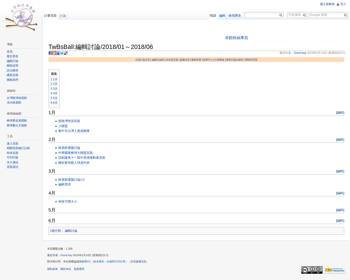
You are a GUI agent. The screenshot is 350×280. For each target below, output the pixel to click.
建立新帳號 (327, 4)
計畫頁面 (50, 15)
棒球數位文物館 (17, 125)
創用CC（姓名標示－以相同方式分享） (105, 261)
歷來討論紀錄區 (234, 59)
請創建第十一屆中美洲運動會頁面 (81, 157)
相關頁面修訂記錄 (18, 148)
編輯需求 (64, 184)
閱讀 (213, 15)
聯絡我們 (12, 80)
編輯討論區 (158, 59)
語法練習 (12, 70)
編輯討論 (71, 230)
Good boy (66, 255)
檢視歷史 (235, 15)
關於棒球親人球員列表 (74, 162)
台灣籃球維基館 (17, 98)
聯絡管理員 (251, 59)
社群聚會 (219, 59)
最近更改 (12, 56)
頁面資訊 (12, 167)
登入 (343, 4)
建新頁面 (12, 75)
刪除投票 (196, 59)
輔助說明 (12, 65)
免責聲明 (79, 268)
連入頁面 (12, 143)
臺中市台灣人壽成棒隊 (74, 131)
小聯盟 (63, 126)
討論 (63, 15)
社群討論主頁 (142, 59)
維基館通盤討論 (69, 148)
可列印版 (12, 157)
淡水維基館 (14, 102)
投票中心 (208, 59)
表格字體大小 (67, 201)
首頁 (10, 51)
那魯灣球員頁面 (69, 121)
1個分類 (55, 230)
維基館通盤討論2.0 (71, 179)
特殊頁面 (12, 153)
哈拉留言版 (172, 59)
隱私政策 (52, 268)
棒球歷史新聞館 (17, 120)
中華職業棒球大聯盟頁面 (75, 153)
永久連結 (12, 162)
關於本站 (65, 268)
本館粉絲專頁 (236, 38)
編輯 (340, 112)
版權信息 (185, 59)
